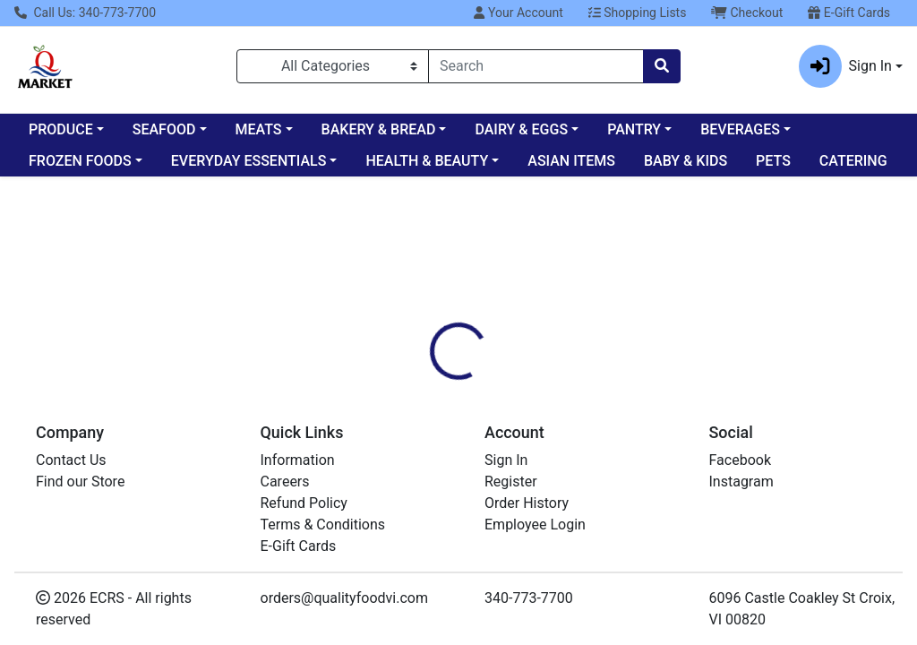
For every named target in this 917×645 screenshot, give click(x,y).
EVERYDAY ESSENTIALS (249, 160)
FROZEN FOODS (80, 160)
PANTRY (634, 129)
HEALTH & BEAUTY (426, 160)
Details (430, 322)
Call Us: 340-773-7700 (85, 12)
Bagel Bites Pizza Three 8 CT (532, 534)
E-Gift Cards (849, 12)
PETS (773, 160)
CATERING (853, 160)
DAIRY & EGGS (521, 129)
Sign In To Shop (776, 259)
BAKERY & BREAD (378, 129)
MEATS (259, 129)
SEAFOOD (164, 129)
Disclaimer (510, 322)
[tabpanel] (650, 397)
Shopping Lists (637, 12)
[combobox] (536, 66)
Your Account (518, 12)
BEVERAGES (740, 129)
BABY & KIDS (685, 160)
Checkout (747, 12)
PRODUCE (61, 129)
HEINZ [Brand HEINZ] (582, 390)
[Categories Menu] (332, 66)
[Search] (536, 66)
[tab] (431, 322)
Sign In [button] (845, 66)
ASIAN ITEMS (571, 160)
